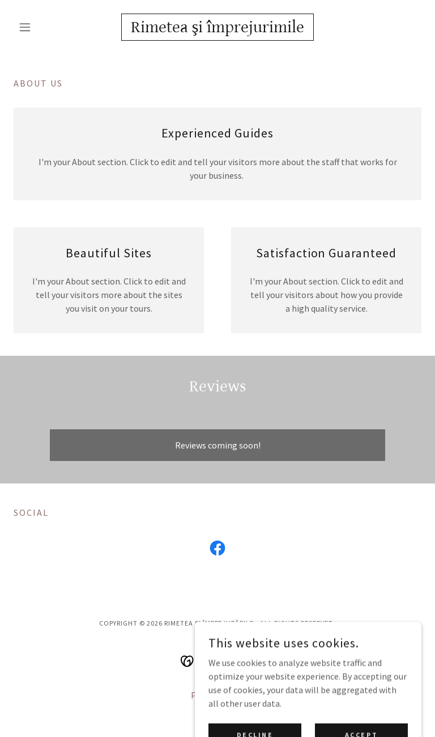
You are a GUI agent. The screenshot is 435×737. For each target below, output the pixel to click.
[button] (44, 27)
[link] (217, 29)
